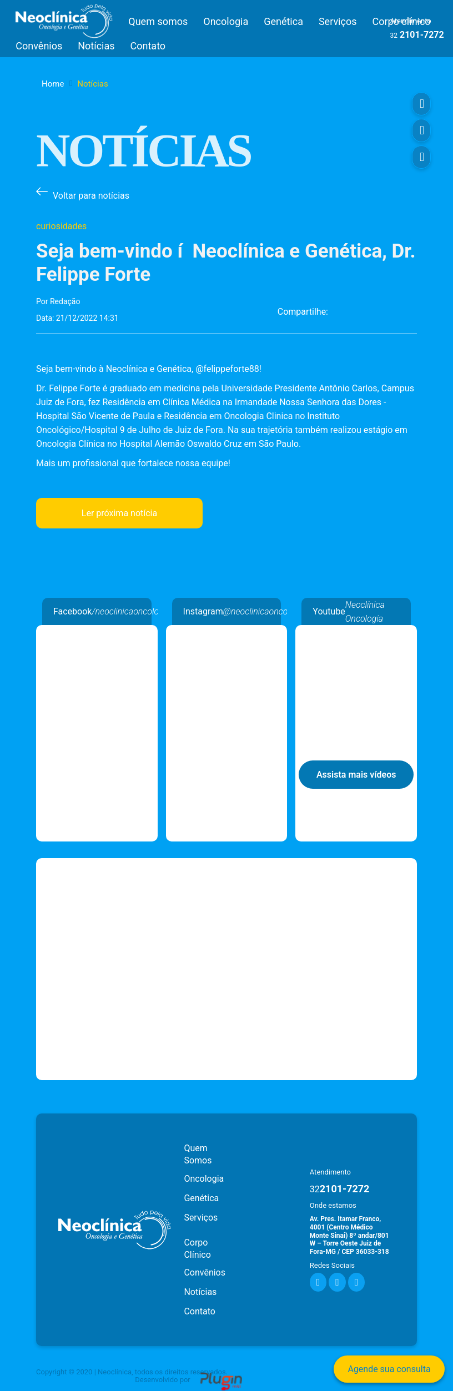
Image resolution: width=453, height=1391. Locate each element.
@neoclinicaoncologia (264, 611)
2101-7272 (340, 1189)
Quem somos (158, 21)
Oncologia (225, 21)
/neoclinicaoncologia (131, 611)
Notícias (96, 46)
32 (393, 35)
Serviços (338, 21)
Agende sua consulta (389, 1369)
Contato (148, 46)
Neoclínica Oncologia (97, 632)
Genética (283, 21)
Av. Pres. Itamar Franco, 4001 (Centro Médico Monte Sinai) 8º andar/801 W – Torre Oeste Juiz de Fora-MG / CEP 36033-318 (349, 1235)
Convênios (39, 46)
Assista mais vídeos (356, 774)
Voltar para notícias (91, 195)
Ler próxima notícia (119, 513)
